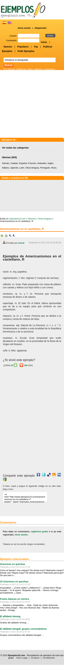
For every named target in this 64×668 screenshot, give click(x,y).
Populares (23, 46)
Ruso (53, 167)
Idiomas (6, 157)
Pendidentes (49, 658)
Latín (22, 167)
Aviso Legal (21, 658)
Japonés (14, 167)
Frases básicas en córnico (14, 599)
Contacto (35, 658)
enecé (21, 243)
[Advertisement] (32, 104)
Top (36, 46)
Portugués (45, 167)
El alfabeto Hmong (10, 616)
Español (23, 163)
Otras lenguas (32, 167)
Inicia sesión (24, 28)
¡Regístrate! (41, 28)
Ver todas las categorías (15, 147)
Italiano (5, 167)
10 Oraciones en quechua (14, 581)
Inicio (44, 42)
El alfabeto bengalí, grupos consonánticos (23, 629)
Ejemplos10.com (18, 218)
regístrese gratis (39, 531)
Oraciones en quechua (12, 564)
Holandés (41, 163)
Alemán (5, 163)
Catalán (14, 163)
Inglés (50, 163)
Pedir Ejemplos (26, 51)
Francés (32, 163)
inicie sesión (21, 534)
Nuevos (8, 46)
